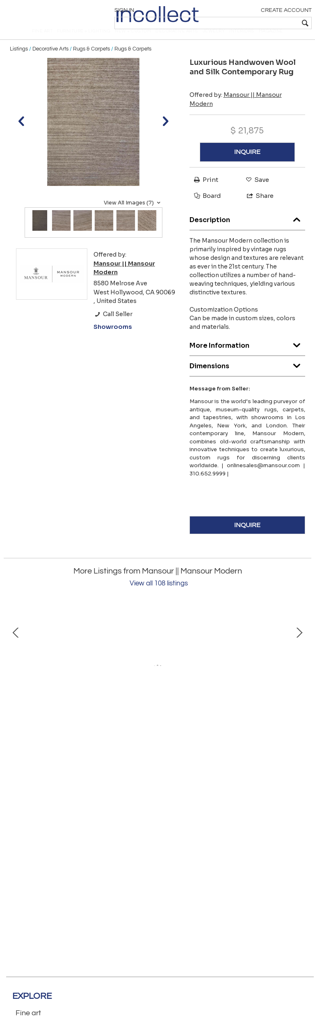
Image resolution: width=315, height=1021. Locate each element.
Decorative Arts (50, 62)
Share (256, 209)
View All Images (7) (133, 216)
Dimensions (247, 378)
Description (247, 232)
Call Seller (113, 327)
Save (255, 193)
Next (299, 684)
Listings (19, 62)
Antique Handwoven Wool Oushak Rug (223, 745)
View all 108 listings (159, 597)
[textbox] (252, 23)
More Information (247, 357)
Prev (16, 684)
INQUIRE (247, 166)
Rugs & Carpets (91, 62)
